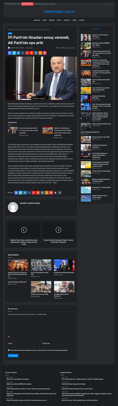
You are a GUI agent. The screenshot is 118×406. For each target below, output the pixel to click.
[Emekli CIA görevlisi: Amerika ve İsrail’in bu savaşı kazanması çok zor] (18, 264)
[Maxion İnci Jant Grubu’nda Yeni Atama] (87, 38)
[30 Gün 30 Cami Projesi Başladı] (87, 175)
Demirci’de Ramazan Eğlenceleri (17, 281)
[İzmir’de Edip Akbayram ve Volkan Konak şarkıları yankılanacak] (87, 157)
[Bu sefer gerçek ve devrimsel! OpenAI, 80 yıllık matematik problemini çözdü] (87, 166)
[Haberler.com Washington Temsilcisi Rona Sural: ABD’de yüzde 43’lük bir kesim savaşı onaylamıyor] (47, 130)
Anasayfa (37, 20)
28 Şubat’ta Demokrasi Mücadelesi (64, 272)
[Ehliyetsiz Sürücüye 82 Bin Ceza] (87, 127)
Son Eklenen (96, 29)
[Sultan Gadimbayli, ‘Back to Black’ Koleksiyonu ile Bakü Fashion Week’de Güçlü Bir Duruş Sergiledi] (87, 117)
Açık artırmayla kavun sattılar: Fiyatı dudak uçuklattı (99, 90)
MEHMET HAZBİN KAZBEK (18, 48)
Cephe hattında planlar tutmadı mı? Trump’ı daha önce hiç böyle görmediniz (29, 130)
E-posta (10, 342)
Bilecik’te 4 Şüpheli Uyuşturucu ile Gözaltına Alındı (100, 182)
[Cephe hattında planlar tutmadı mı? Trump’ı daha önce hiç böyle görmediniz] (13, 130)
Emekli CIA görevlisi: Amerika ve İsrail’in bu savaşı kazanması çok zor (17, 273)
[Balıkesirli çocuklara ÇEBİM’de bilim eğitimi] (87, 46)
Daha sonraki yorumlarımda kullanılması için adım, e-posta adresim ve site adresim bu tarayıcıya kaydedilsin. (38, 349)
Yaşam (74, 20)
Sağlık (59, 20)
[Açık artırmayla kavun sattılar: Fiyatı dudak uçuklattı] (87, 91)
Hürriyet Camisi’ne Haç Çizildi (39, 293)
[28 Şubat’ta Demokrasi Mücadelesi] (64, 264)
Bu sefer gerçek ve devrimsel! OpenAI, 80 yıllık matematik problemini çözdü (101, 165)
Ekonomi (51, 20)
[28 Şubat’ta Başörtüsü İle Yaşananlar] (64, 286)
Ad (9, 335)
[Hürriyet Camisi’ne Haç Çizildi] (41, 286)
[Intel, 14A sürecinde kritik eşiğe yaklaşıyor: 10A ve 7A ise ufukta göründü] (87, 108)
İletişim (81, 20)
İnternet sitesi (46, 342)
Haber (44, 20)
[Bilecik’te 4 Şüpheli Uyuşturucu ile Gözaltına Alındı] (87, 183)
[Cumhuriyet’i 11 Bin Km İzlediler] (87, 192)
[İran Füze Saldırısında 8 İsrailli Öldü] (41, 264)
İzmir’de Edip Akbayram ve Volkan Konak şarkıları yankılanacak (101, 156)
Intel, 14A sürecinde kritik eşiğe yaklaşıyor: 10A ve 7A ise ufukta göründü (101, 107)
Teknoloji (67, 20)
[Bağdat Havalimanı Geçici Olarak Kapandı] (87, 200)
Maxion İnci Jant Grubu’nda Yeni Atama (44, 4)
